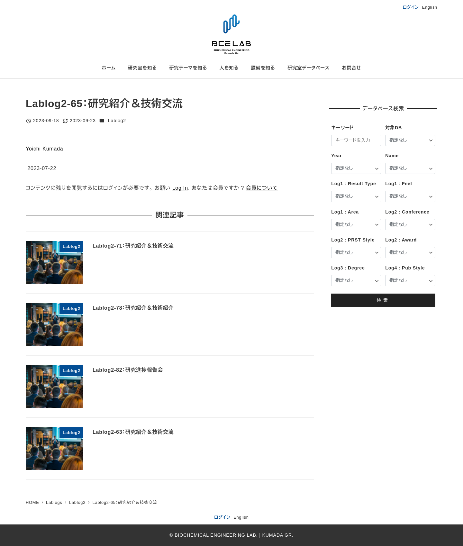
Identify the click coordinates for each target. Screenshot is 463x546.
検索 (383, 300)
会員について (262, 188)
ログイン (411, 7)
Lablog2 (117, 120)
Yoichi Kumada (44, 148)
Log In (180, 188)
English (429, 7)
